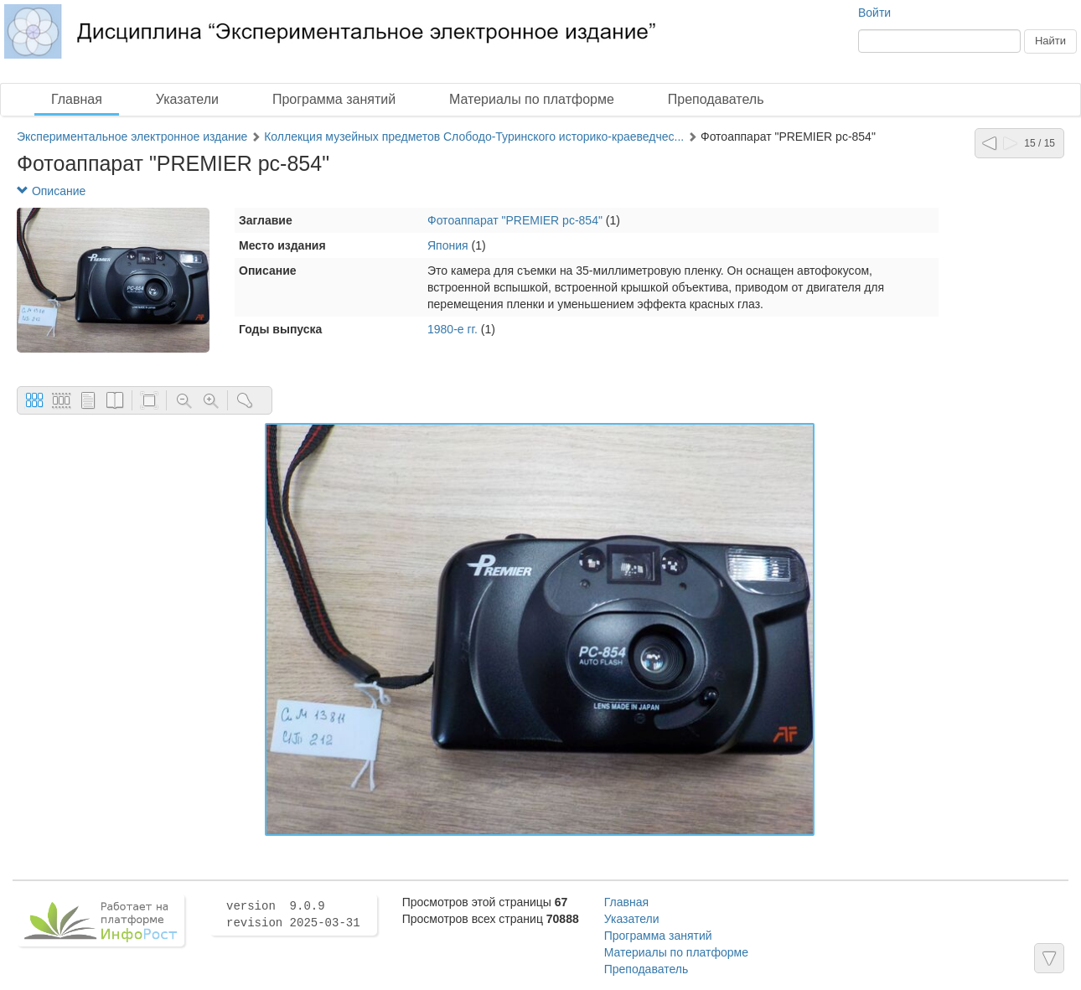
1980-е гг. (452, 329)
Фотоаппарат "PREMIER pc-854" (515, 220)
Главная (76, 99)
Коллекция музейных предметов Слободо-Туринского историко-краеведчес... (474, 136)
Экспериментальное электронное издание (132, 136)
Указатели (187, 99)
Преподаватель (716, 99)
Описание (51, 191)
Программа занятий (334, 99)
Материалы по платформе (531, 99)
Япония (447, 245)
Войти (874, 12)
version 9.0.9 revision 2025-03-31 (293, 915)
